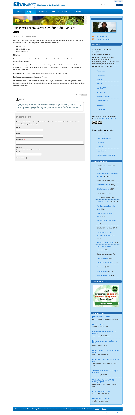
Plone (97, 409)
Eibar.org (100, 79)
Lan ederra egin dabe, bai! (101, 391)
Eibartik (95, 19)
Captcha (19, 147)
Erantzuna (20, 140)
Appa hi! (99, 83)
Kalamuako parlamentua (105, 262)
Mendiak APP (101, 88)
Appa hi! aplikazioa (103, 275)
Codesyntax (101, 109)
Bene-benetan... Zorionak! (101, 398)
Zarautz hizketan (102, 258)
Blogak (30, 12)
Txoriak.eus (101, 71)
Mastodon (100, 105)
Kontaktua (116, 413)
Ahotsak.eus (101, 75)
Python (104, 409)
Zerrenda (77, 12)
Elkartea (66, 12)
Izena (18, 127)
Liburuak (100, 146)
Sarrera (19, 12)
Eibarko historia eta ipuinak (106, 155)
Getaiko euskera (102, 271)
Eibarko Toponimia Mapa (105, 242)
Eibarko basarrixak (103, 189)
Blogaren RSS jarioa (101, 36)
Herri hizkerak (101, 151)
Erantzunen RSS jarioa (102, 39)
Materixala (42, 12)
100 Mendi (100, 142)
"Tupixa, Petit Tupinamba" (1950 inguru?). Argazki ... (103, 381)
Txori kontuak (101, 134)
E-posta (18, 133)
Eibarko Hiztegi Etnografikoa (106, 220)
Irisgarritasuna (106, 413)
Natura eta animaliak (104, 138)
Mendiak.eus (101, 92)
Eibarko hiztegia (102, 101)
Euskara (84, 94)
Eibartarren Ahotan (103, 96)
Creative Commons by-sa (107, 118)
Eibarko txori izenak (103, 185)
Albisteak (54, 12)
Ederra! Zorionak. (98, 324)
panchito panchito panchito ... (102, 317)
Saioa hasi (118, 1)
